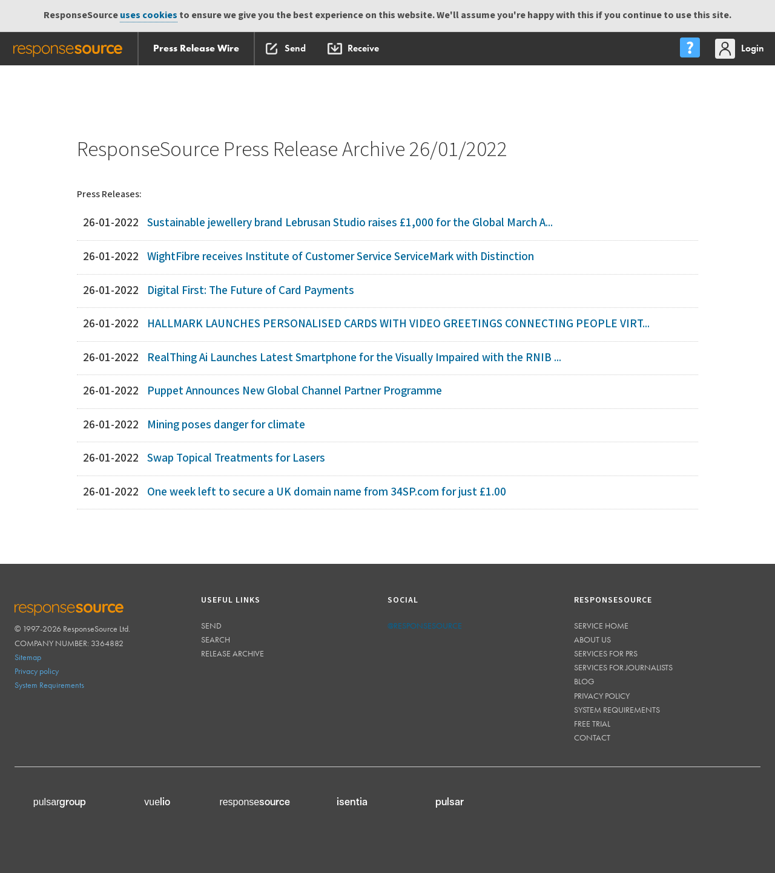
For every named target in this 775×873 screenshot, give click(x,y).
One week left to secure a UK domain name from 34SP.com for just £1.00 (326, 492)
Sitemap (28, 657)
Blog (584, 681)
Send (211, 625)
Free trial (592, 723)
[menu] (690, 48)
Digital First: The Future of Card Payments (250, 290)
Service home (601, 625)
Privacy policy (37, 670)
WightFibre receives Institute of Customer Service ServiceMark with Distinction (340, 256)
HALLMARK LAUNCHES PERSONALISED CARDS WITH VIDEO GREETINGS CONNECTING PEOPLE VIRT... (398, 324)
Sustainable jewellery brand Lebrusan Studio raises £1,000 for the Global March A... (350, 223)
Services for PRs (606, 653)
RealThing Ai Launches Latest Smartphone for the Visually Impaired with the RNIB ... (354, 357)
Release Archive (232, 653)
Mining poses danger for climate (226, 425)
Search (215, 639)
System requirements (617, 709)
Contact (592, 737)
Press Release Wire (196, 48)
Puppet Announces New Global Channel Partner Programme (294, 391)
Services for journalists (623, 667)
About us (592, 639)
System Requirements (49, 684)
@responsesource (425, 625)
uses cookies (148, 15)
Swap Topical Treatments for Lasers (236, 458)
